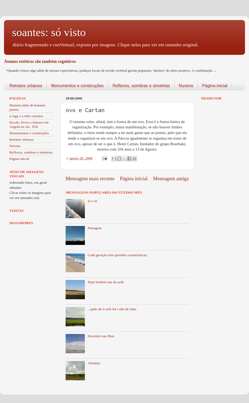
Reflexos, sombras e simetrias (141, 85)
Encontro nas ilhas (101, 336)
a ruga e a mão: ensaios (26, 116)
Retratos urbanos (25, 85)
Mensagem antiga (171, 178)
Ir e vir (92, 201)
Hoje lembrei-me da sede (106, 282)
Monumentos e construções (77, 85)
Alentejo (94, 363)
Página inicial (214, 85)
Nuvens (186, 85)
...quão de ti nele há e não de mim (112, 309)
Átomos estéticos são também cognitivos (40, 61)
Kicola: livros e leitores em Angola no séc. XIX (28, 124)
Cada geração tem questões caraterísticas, (118, 255)
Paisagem (94, 228)
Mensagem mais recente (90, 178)
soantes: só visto (49, 32)
